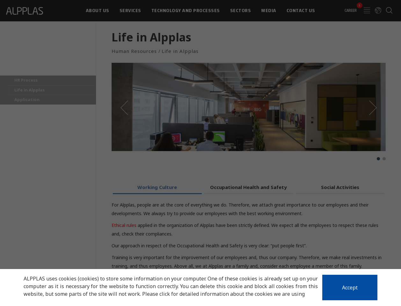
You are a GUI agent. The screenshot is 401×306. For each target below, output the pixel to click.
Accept (350, 287)
